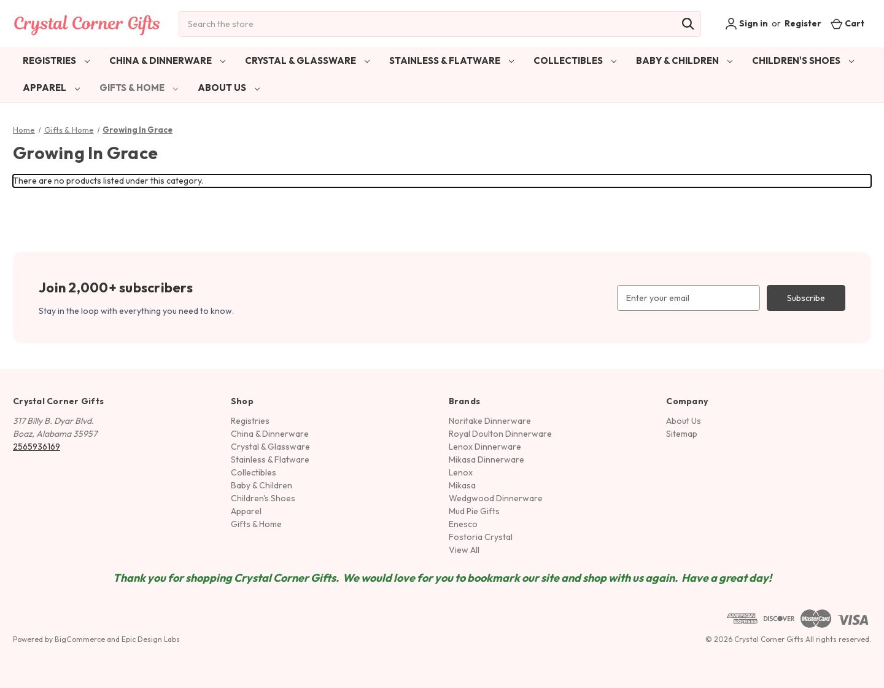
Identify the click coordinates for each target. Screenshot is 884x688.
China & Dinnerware (167, 60)
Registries (56, 60)
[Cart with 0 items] (847, 24)
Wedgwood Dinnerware (496, 498)
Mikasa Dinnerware (486, 459)
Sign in (746, 24)
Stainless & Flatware (451, 60)
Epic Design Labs (151, 639)
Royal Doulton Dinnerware (500, 433)
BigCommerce (80, 639)
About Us (229, 87)
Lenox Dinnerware (485, 446)
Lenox (461, 472)
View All (464, 549)
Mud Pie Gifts (474, 511)
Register (803, 23)
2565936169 (36, 446)
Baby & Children (684, 60)
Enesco (463, 524)
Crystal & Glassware (307, 60)
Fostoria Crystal (481, 536)
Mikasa (462, 485)
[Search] (688, 24)
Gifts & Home (138, 87)
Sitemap (681, 433)
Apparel (51, 87)
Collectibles (574, 60)
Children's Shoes (803, 60)
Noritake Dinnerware (490, 420)
